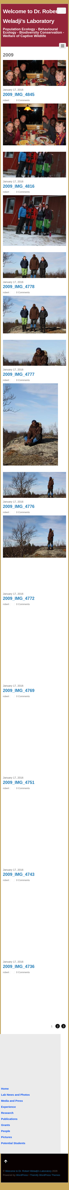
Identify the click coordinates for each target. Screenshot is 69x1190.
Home (5, 1088)
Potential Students (13, 1143)
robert (6, 100)
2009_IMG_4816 (19, 186)
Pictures (6, 1137)
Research (7, 1112)
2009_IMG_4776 (19, 506)
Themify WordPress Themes (45, 1175)
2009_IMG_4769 (19, 690)
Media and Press (12, 1100)
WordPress (22, 1175)
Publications (9, 1118)
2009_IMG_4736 (19, 966)
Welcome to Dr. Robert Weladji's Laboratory (28, 1171)
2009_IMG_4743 (19, 874)
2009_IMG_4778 (19, 286)
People (5, 1131)
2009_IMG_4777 (19, 374)
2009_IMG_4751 (19, 782)
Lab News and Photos (15, 1094)
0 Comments (23, 100)
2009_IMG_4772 (19, 598)
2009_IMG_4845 (19, 94)
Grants (5, 1125)
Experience (8, 1106)
